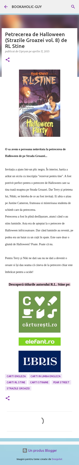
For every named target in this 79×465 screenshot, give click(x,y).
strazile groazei (18, 388)
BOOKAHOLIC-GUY (27, 7)
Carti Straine (39, 382)
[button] (7, 60)
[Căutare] (73, 7)
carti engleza (16, 376)
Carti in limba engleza (45, 376)
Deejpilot (57, 459)
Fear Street (61, 382)
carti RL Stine (16, 382)
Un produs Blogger (39, 450)
